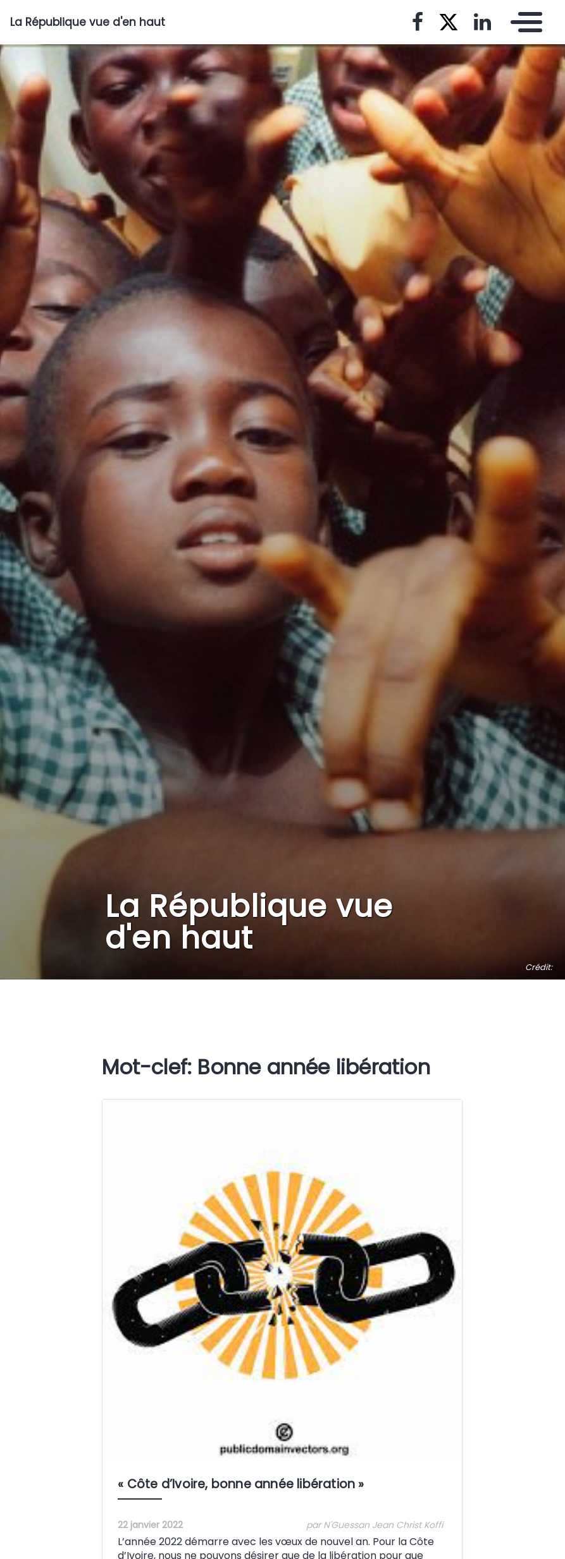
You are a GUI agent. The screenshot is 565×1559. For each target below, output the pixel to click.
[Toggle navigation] (523, 22)
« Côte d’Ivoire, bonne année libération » (241, 1484)
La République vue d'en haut (87, 22)
